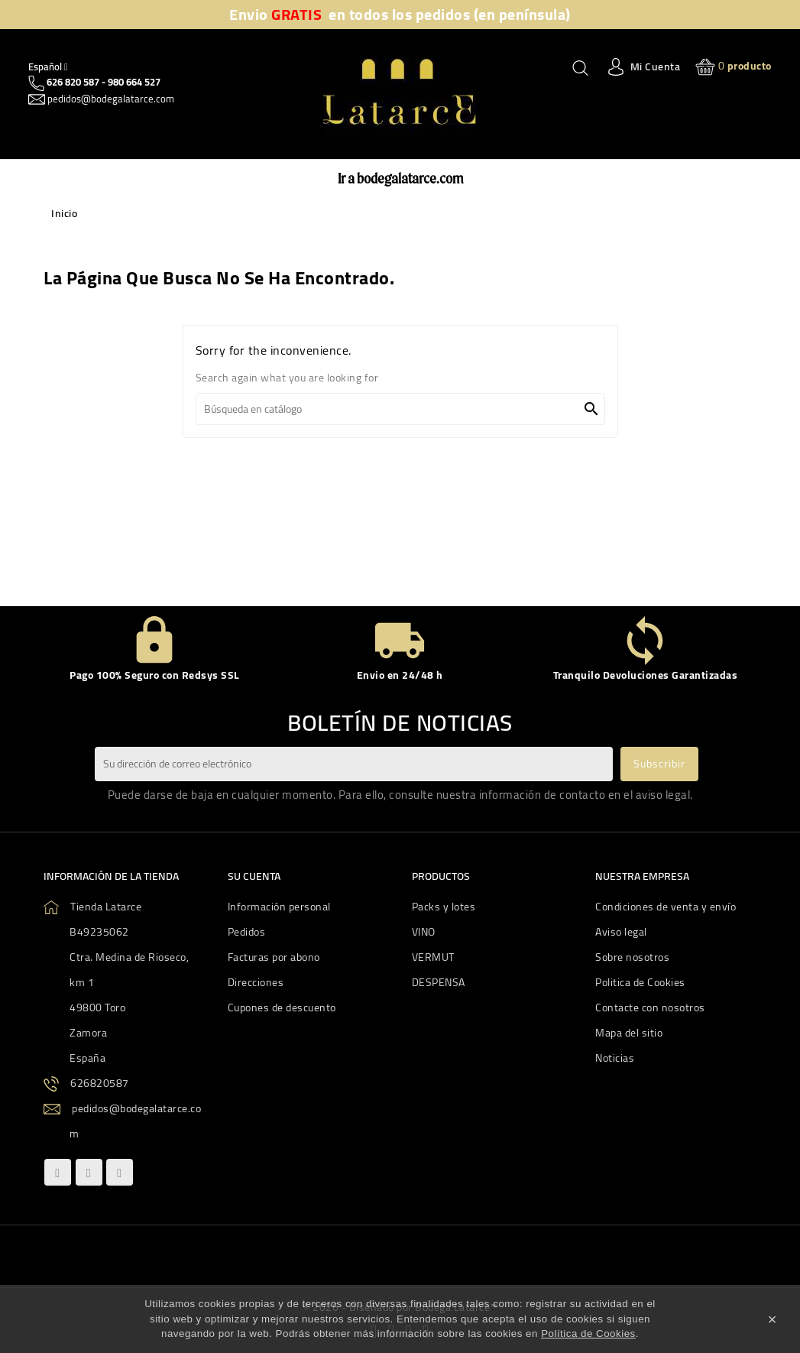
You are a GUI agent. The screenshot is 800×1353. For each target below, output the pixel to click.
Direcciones (256, 982)
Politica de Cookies (640, 982)
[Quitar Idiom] (48, 66)
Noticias (614, 1058)
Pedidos (247, 932)
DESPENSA (438, 982)
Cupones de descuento (282, 1007)
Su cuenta (254, 876)
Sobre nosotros (632, 957)
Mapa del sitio (628, 1033)
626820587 (99, 1083)
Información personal (279, 907)
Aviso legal (621, 932)
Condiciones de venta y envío (665, 907)
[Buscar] (400, 409)
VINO (424, 932)
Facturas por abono (274, 957)
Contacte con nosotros (650, 1007)
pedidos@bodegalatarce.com (109, 98)
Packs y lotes (444, 907)
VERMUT (433, 957)
